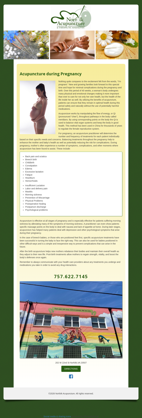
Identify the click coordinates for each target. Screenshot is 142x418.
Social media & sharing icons (57, 416)
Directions (71, 369)
